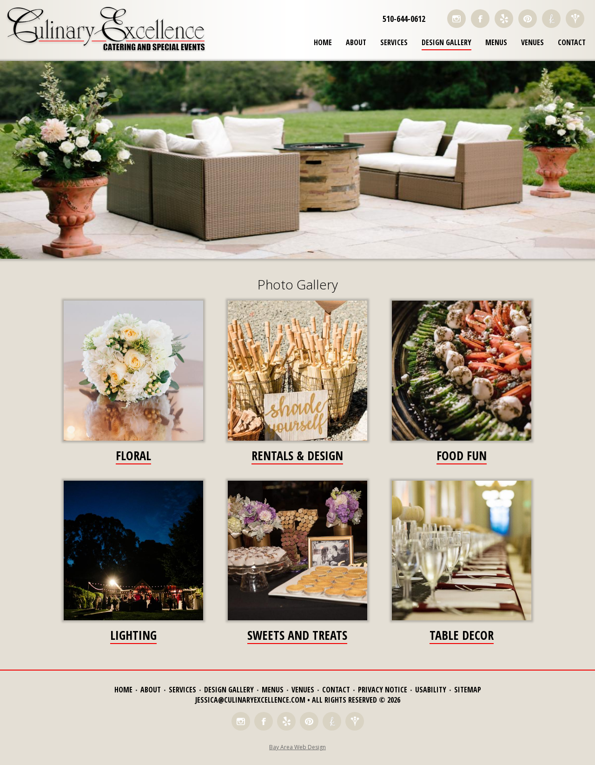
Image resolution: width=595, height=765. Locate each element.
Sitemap (467, 689)
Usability (430, 689)
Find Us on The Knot (551, 18)
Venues (532, 42)
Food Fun (461, 457)
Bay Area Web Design (297, 747)
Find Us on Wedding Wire (575, 18)
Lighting (133, 637)
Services (394, 42)
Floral (133, 457)
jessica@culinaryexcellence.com (250, 700)
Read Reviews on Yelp (504, 18)
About (356, 42)
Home (323, 42)
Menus (496, 42)
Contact (572, 42)
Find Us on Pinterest (527, 18)
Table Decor (462, 637)
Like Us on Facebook (480, 18)
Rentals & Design (297, 457)
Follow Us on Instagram (456, 18)
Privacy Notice (382, 689)
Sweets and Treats (297, 637)
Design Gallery (446, 42)
